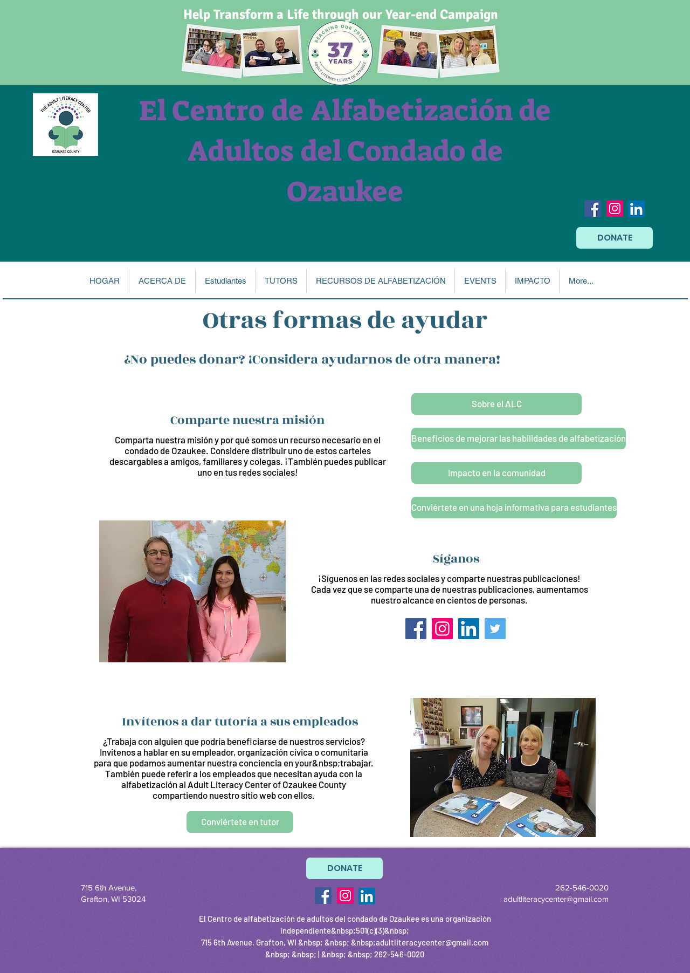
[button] (162, 281)
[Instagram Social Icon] (614, 208)
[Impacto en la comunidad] (496, 473)
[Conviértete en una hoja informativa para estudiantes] (514, 507)
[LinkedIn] (636, 209)
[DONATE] (614, 238)
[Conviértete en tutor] (240, 822)
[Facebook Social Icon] (592, 208)
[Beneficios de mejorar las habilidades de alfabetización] (518, 438)
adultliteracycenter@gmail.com (556, 898)
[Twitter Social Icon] (495, 628)
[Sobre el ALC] (496, 404)
